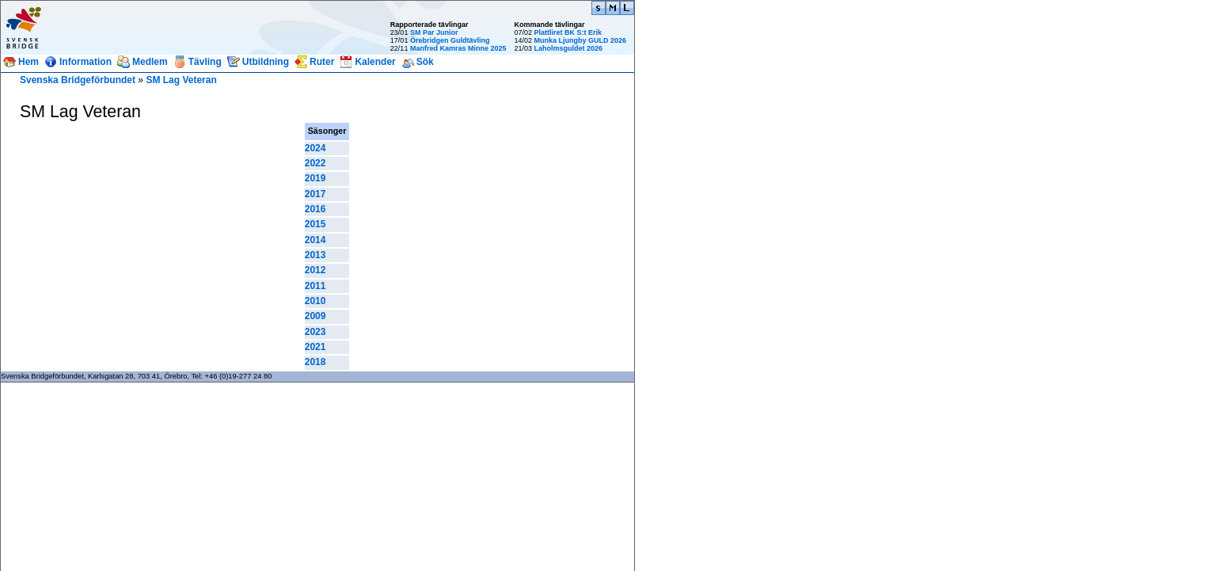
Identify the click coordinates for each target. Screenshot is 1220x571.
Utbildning (265, 61)
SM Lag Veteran (181, 80)
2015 (315, 224)
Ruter (322, 61)
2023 (315, 331)
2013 (315, 255)
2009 (315, 316)
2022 (315, 163)
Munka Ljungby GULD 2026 (580, 40)
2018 (315, 361)
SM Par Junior (434, 32)
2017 (315, 194)
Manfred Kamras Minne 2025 (458, 48)
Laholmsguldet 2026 (568, 48)
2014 (315, 240)
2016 (315, 209)
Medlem (150, 61)
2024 (315, 148)
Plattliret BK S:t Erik (568, 32)
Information (85, 61)
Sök (425, 61)
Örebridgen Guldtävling (450, 40)
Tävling (205, 61)
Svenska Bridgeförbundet (77, 80)
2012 (315, 270)
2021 (315, 346)
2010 (315, 300)
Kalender (375, 61)
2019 (315, 178)
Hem (28, 61)
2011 (315, 285)
